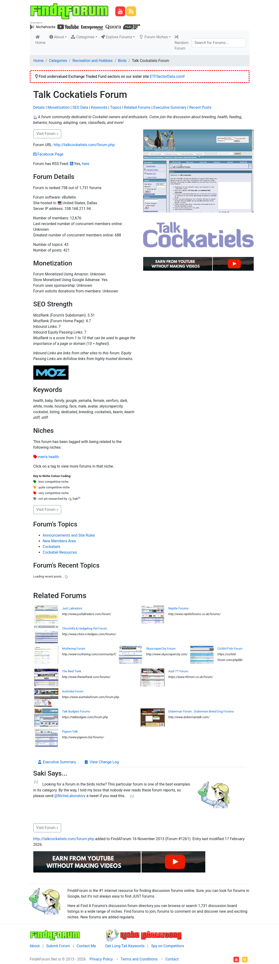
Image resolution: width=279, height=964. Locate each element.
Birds (122, 60)
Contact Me (86, 946)
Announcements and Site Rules (69, 535)
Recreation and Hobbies (93, 60)
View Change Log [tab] (101, 762)
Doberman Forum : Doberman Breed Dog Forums (201, 711)
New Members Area (59, 541)
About (35, 946)
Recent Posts (200, 107)
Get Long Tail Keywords (124, 946)
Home (41, 40)
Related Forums (137, 107)
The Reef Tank (71, 671)
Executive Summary (169, 107)
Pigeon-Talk (70, 731)
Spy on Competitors (167, 946)
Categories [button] (82, 37)
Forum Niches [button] (153, 37)
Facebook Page (50, 154)
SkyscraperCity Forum (161, 648)
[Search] (219, 42)
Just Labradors (72, 608)
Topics (115, 107)
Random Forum (182, 43)
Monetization (58, 107)
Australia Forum (72, 691)
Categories (58, 60)
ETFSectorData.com (167, 76)
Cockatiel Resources (60, 552)
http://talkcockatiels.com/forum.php (84, 145)
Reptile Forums (178, 608)
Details (39, 107)
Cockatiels (51, 546)
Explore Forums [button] (116, 37)
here (85, 163)
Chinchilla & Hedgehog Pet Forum (84, 628)
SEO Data (80, 107)
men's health (48, 457)
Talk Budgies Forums (76, 711)
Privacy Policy (101, 959)
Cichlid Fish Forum (230, 648)
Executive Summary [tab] (56, 762)
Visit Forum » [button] (47, 133)
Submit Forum (58, 946)
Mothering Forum (73, 648)
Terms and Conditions (139, 959)
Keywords (99, 107)
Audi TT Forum (178, 671)
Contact (172, 959)
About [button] (56, 37)
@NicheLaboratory (70, 796)
